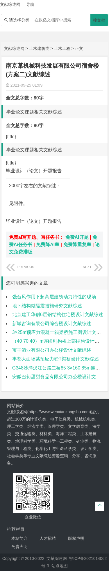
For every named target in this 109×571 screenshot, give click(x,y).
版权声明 (76, 538)
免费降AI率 (47, 244)
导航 (30, 4)
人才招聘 (48, 538)
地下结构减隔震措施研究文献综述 (47, 305)
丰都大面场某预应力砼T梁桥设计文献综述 (55, 358)
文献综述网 (14, 48)
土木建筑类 (39, 48)
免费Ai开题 (77, 237)
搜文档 (99, 20)
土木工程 (62, 48)
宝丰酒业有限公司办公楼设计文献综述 (51, 350)
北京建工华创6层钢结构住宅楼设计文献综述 (57, 314)
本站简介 (19, 538)
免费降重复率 (77, 244)
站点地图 (59, 565)
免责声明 (19, 546)
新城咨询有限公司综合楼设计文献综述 (51, 323)
